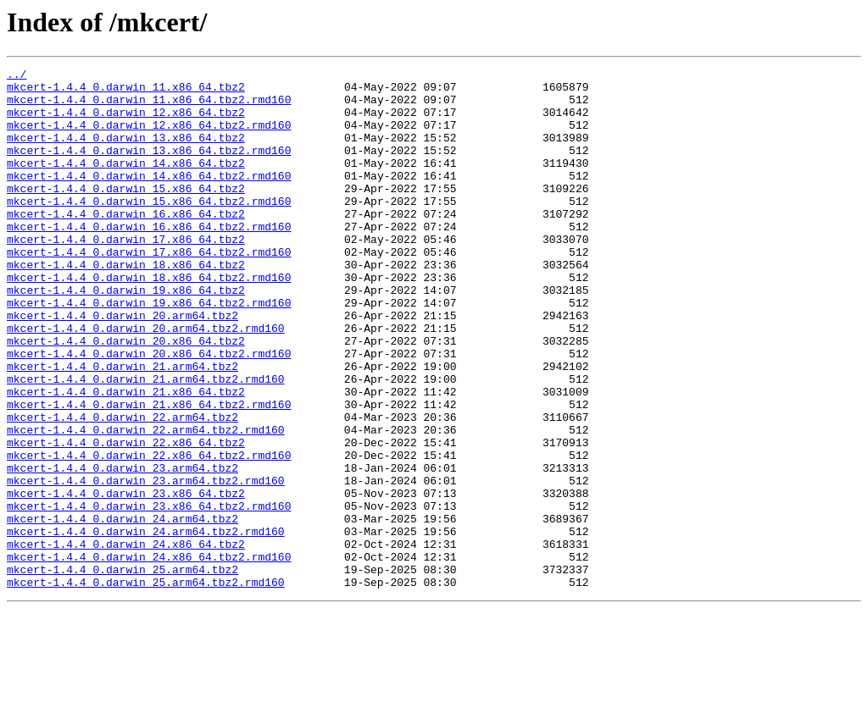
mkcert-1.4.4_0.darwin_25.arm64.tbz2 (122, 670)
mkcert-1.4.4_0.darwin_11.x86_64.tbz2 (126, 91)
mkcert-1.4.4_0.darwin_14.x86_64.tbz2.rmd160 (149, 198)
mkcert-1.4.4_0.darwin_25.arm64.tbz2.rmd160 (146, 686)
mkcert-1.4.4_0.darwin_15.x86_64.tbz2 (126, 213)
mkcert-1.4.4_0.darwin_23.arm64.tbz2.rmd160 (146, 564)
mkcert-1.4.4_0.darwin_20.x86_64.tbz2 (126, 396)
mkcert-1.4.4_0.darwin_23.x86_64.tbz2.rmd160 (149, 594)
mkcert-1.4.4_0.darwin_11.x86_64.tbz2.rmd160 (149, 106)
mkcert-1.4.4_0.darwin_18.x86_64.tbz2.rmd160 (149, 320)
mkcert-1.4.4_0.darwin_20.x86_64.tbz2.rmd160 (149, 411)
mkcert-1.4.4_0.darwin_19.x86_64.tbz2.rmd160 (149, 350)
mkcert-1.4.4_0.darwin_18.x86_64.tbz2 (126, 304)
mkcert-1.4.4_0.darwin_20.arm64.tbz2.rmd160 (146, 381)
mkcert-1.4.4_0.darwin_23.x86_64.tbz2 (126, 579)
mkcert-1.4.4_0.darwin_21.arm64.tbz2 (122, 426)
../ (16, 76)
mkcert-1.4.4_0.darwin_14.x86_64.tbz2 (126, 183)
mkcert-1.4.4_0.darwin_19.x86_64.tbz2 (126, 335)
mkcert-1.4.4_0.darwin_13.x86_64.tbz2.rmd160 (149, 167)
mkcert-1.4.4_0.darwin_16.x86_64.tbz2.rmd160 (149, 259)
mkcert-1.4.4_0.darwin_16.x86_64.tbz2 (126, 243)
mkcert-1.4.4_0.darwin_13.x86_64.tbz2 (126, 152)
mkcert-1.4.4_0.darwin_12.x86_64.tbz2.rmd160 (149, 137)
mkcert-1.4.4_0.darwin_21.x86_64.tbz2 (126, 457)
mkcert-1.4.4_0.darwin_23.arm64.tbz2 (122, 548)
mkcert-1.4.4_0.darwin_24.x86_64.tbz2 (126, 640)
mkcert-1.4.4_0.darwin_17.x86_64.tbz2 (126, 274)
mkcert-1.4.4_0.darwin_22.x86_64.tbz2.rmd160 (149, 533)
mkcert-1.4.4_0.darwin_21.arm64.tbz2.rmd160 (146, 442)
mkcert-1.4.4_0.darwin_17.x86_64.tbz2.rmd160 (149, 289)
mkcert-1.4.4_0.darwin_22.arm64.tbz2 (122, 487)
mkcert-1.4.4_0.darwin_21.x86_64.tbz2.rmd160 (149, 472)
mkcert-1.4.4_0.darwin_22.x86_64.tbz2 (126, 518)
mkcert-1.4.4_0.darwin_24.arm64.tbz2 (122, 609)
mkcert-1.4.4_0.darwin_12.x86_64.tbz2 (126, 122)
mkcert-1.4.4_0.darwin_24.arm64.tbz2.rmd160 (146, 625)
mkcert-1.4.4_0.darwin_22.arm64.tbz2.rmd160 (146, 503)
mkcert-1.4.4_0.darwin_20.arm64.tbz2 (122, 365)
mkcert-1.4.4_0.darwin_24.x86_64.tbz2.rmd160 (149, 655)
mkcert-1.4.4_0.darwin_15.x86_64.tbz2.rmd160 (149, 228)
